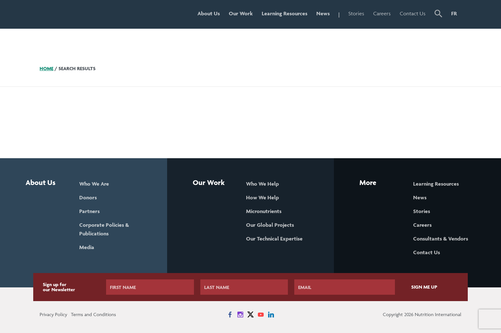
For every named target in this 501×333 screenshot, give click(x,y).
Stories (356, 13)
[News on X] (250, 314)
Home (46, 68)
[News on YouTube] (261, 314)
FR (454, 13)
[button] (438, 14)
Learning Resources (284, 13)
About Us (208, 13)
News (323, 13)
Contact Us (413, 13)
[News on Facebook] (230, 314)
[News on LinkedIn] (271, 314)
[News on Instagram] (240, 314)
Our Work (241, 13)
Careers (382, 13)
